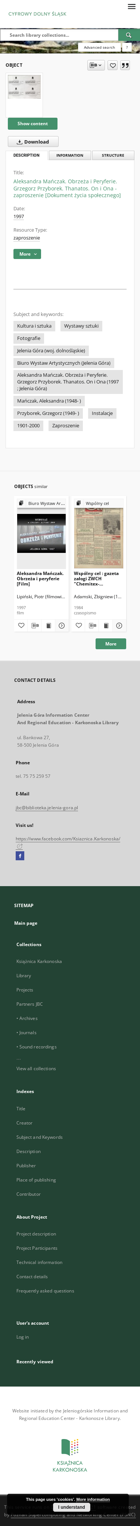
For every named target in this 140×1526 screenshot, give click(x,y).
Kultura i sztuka (34, 326)
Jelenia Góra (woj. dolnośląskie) (51, 350)
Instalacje (102, 413)
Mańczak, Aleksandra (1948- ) (49, 401)
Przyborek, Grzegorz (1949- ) (48, 413)
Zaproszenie (65, 425)
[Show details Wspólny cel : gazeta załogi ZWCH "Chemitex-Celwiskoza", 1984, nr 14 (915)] (118, 625)
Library (23, 975)
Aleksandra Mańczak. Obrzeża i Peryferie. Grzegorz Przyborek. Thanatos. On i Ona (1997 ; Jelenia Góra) (68, 382)
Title (21, 1108)
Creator (24, 1123)
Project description (36, 1234)
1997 (18, 216)
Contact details (32, 1276)
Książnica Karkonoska (39, 961)
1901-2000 (28, 425)
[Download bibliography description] (34, 625)
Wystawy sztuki (81, 326)
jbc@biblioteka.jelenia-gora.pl (47, 807)
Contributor (28, 1194)
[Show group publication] (41, 503)
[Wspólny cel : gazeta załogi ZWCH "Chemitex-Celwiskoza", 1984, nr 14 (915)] (98, 533)
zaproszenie (26, 238)
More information (93, 1499)
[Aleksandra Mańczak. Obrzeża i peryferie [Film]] (41, 533)
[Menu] (131, 6)
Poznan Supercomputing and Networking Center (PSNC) (73, 1514)
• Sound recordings (36, 1047)
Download (31, 141)
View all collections (36, 1068)
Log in (22, 1337)
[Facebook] (20, 856)
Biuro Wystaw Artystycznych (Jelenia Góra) (64, 363)
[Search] (129, 35)
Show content (33, 123)
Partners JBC (29, 1004)
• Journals (26, 1032)
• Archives (27, 1018)
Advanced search (99, 47)
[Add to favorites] (113, 65)
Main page (26, 923)
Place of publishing (36, 1180)
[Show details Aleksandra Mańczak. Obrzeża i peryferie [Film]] (61, 625)
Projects (25, 990)
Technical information (39, 1262)
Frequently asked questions (45, 1291)
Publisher (26, 1165)
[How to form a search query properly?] (127, 47)
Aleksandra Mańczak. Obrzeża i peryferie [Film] (40, 578)
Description (28, 1151)
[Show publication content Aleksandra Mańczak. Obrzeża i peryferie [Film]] (48, 625)
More (110, 644)
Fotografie (28, 338)
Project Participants (36, 1248)
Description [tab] (26, 155)
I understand (71, 1507)
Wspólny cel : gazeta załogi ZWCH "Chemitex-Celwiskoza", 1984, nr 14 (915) (97, 578)
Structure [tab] (113, 155)
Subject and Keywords (39, 1137)
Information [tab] (69, 155)
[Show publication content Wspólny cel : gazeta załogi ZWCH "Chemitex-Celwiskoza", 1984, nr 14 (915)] (105, 625)
